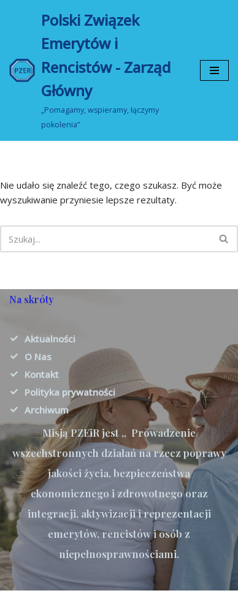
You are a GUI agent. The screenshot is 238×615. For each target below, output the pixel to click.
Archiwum (47, 410)
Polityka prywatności (70, 392)
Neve (62, 603)
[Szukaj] (105, 238)
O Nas (38, 356)
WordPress (163, 603)
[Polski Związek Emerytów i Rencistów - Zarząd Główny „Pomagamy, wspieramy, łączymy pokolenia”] (95, 70)
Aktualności (50, 339)
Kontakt (42, 374)
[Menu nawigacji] (214, 70)
